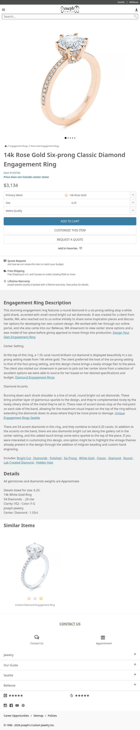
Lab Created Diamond (19, 462)
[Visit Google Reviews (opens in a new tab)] (37, 695)
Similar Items (19, 525)
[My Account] (136, 10)
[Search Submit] (135, 16)
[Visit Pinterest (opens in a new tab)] (24, 705)
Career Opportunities (16, 715)
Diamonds (40, 458)
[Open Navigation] (3, 10)
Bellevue (70, 685)
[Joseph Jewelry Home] (6, 146)
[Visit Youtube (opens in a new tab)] (18, 705)
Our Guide (70, 665)
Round (127, 458)
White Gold (86, 458)
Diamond (114, 458)
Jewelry (70, 655)
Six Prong (70, 458)
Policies (52, 715)
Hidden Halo (44, 462)
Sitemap (38, 715)
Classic (101, 458)
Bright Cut (24, 458)
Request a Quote (70, 240)
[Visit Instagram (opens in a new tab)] (6, 705)
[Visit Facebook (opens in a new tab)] (12, 705)
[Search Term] (70, 16)
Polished (56, 458)
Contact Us (70, 623)
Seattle (70, 675)
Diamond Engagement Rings (35, 377)
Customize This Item (70, 230)
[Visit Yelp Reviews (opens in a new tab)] (103, 695)
